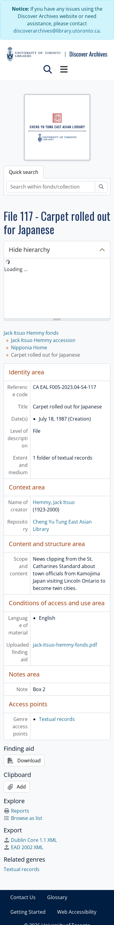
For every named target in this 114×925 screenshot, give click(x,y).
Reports (16, 810)
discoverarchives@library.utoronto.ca (56, 30)
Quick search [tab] (23, 172)
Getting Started (28, 912)
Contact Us (23, 897)
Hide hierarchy (29, 249)
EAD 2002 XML (23, 847)
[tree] (57, 288)
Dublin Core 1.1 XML (30, 840)
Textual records (57, 719)
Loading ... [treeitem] (15, 269)
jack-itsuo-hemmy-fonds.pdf (65, 644)
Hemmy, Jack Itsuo (54, 502)
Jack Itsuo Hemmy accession (43, 340)
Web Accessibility (76, 912)
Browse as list (23, 818)
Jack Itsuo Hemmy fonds (31, 333)
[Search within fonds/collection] (50, 186)
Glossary (57, 897)
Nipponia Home (29, 347)
